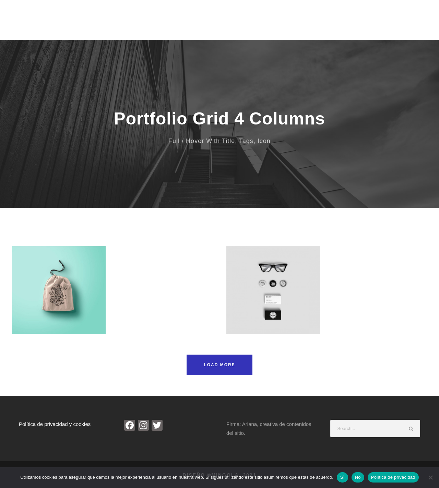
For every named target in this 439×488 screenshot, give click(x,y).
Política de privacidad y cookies (55, 424)
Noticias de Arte (303, 23)
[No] (430, 477)
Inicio (187, 23)
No (358, 477)
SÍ (342, 477)
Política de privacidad (393, 477)
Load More (219, 364)
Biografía (218, 23)
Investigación (352, 23)
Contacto (393, 23)
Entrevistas (256, 23)
